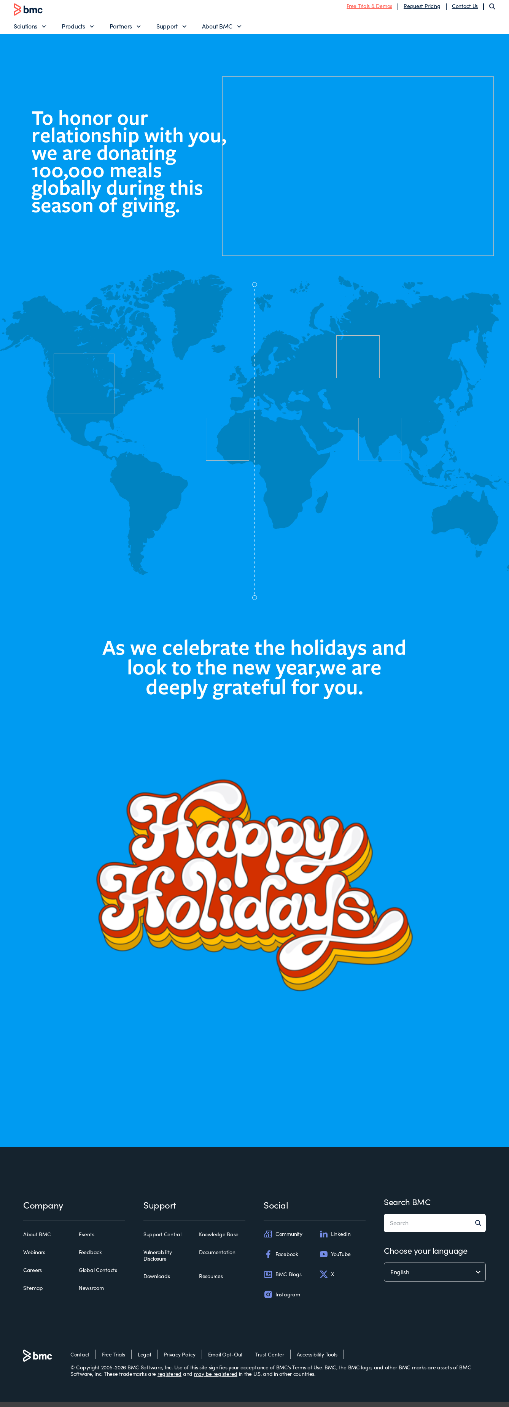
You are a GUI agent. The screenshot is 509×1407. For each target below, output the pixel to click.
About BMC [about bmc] (37, 1239)
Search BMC (407, 1207)
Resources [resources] (211, 1281)
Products (73, 29)
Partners (121, 29)
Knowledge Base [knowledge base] (219, 1239)
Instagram (282, 1299)
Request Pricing (422, 8)
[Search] (492, 9)
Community (283, 1239)
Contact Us (465, 8)
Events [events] (86, 1239)
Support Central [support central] (162, 1239)
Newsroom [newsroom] (91, 1293)
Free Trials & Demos (369, 8)
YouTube (335, 1259)
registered (169, 1379)
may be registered (215, 1379)
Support (167, 29)
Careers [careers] (32, 1275)
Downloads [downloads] (156, 1281)
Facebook (281, 1259)
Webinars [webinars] (34, 1257)
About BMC (217, 29)
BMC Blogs (282, 1279)
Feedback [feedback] (90, 1257)
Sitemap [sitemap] (33, 1293)
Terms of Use (307, 1372)
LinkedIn (335, 1239)
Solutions (25, 29)
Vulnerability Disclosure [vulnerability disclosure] (157, 1260)
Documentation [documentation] (217, 1257)
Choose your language (425, 1255)
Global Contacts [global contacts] (98, 1275)
